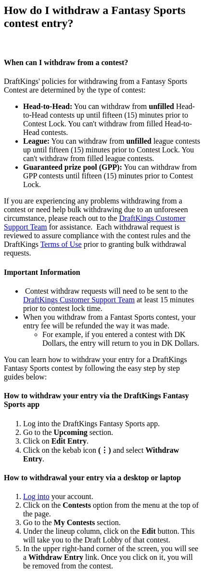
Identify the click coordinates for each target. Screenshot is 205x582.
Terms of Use (61, 244)
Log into (36, 496)
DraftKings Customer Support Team (79, 300)
